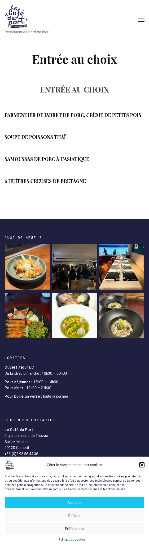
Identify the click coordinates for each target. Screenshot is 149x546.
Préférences (74, 529)
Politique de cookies (72, 539)
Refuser (74, 516)
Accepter (74, 503)
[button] (142, 464)
